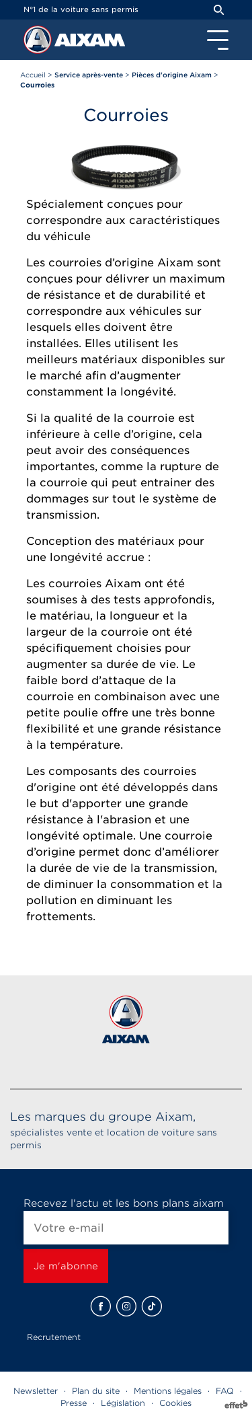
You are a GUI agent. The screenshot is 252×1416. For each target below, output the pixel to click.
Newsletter (35, 1391)
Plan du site (96, 1391)
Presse (73, 1403)
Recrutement (54, 1337)
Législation (123, 1403)
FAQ (225, 1391)
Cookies (175, 1403)
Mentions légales (168, 1391)
